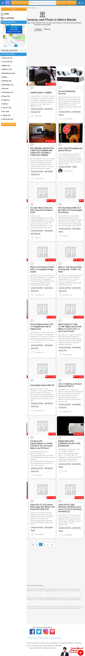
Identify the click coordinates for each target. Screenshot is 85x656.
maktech (37, 238)
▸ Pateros (4, 104)
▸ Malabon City (6, 69)
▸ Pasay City (5, 96)
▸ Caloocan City (6, 58)
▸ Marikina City (6, 81)
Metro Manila (49, 109)
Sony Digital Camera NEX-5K (42, 385)
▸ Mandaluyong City (8, 73)
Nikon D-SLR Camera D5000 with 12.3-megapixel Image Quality (42, 269)
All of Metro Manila (8, 54)
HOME (5, 14)
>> (52, 544)
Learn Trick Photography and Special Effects (70, 149)
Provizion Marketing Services (66, 92)
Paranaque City (35, 112)
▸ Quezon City (6, 108)
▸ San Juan (5, 111)
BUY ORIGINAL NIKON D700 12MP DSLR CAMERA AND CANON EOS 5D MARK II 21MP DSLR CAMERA (42, 151)
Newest (47, 29)
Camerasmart (39, 178)
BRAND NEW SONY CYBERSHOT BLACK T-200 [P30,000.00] (69, 443)
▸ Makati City (5, 66)
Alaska (75, 167)
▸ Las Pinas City (6, 62)
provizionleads (67, 119)
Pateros (61, 115)
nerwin (65, 471)
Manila (61, 232)
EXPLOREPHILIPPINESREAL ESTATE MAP (14, 29)
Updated (38, 29)
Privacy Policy (43, 638)
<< (33, 544)
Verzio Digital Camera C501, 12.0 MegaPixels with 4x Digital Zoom (42, 326)
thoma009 (38, 475)
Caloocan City (35, 174)
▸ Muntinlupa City (7, 85)
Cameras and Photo (37, 109)
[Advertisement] (42, 48)
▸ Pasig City (5, 100)
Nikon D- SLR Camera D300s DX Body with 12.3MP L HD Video (70, 269)
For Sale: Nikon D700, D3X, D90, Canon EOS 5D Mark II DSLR (41, 210)
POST (14, 9)
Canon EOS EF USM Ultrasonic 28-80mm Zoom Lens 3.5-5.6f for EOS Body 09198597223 (69, 508)
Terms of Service (55, 638)
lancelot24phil (39, 534)
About (35, 638)
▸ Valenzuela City (7, 119)
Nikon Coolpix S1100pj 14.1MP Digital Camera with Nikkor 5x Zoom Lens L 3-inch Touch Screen (70, 327)
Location (61, 3)
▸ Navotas (4, 89)
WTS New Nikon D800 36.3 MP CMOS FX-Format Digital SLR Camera (70, 210)
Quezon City (34, 291)
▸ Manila (4, 77)
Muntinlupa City (35, 234)
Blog (30, 638)
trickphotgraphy (68, 171)
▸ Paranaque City (7, 92)
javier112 (66, 236)
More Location (8, 124)
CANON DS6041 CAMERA (41, 93)
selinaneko (38, 116)
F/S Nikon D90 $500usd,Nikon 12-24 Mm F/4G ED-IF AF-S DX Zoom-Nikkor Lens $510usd (41, 444)
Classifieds (7, 18)
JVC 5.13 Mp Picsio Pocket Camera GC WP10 (70, 385)
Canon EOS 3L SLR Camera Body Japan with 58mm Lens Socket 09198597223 (42, 507)
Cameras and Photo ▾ (20, 3)
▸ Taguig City (5, 115)
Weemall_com (39, 295)
